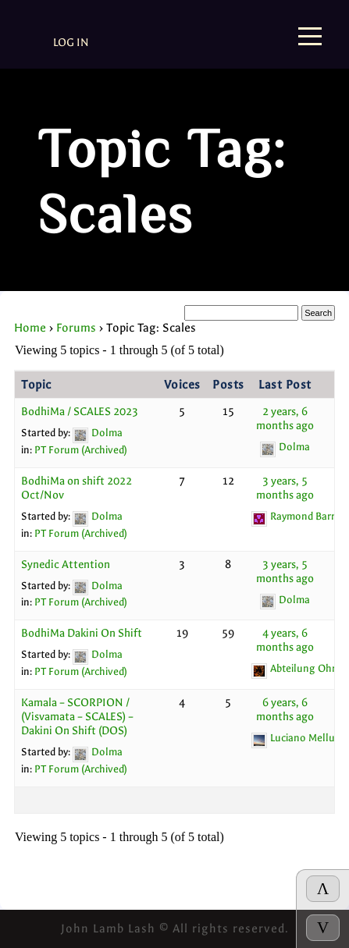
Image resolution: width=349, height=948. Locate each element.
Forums (76, 328)
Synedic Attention (65, 564)
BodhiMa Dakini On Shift (81, 633)
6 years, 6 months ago (285, 709)
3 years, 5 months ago (285, 488)
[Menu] (310, 38)
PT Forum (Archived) (80, 450)
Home (30, 328)
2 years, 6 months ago (285, 418)
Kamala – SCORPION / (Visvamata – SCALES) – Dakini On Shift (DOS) (77, 716)
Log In (71, 42)
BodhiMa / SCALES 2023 (79, 411)
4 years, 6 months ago (285, 640)
